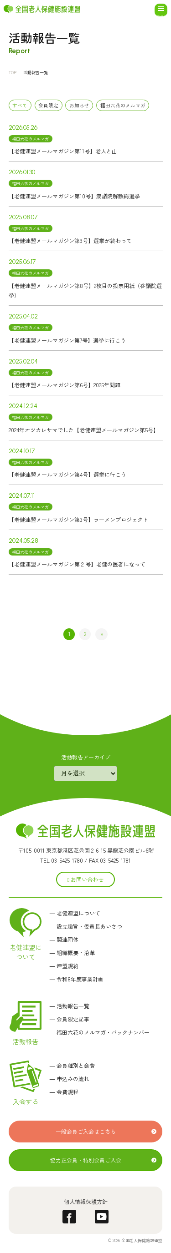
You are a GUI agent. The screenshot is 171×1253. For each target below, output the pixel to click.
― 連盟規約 (64, 966)
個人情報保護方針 (86, 1201)
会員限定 (48, 105)
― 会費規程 (64, 1092)
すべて (19, 105)
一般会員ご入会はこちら (86, 1131)
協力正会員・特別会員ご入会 (85, 1160)
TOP (12, 73)
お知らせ (79, 105)
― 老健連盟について (75, 913)
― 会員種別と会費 (72, 1065)
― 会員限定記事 (69, 1019)
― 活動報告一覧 (69, 1006)
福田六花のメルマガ (122, 105)
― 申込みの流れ (69, 1078)
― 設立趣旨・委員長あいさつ (86, 926)
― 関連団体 (64, 939)
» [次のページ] (101, 633)
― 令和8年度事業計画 (77, 979)
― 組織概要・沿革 (72, 952)
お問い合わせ (85, 879)
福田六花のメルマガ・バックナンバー (100, 1032)
